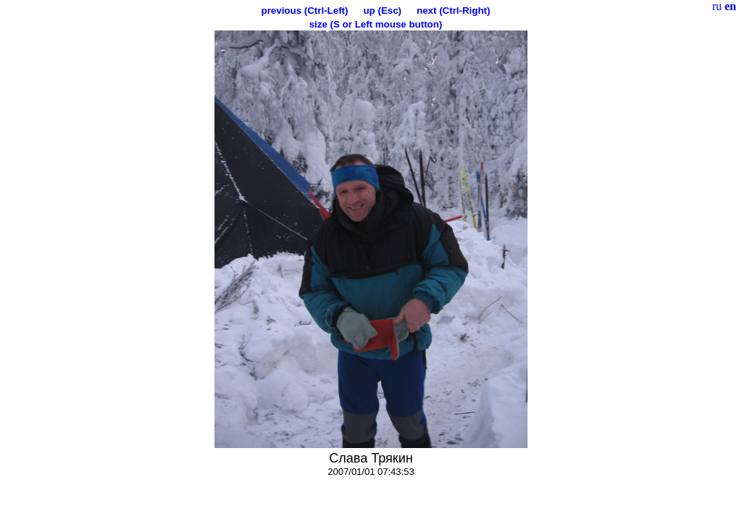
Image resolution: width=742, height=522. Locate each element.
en (730, 6)
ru (717, 6)
